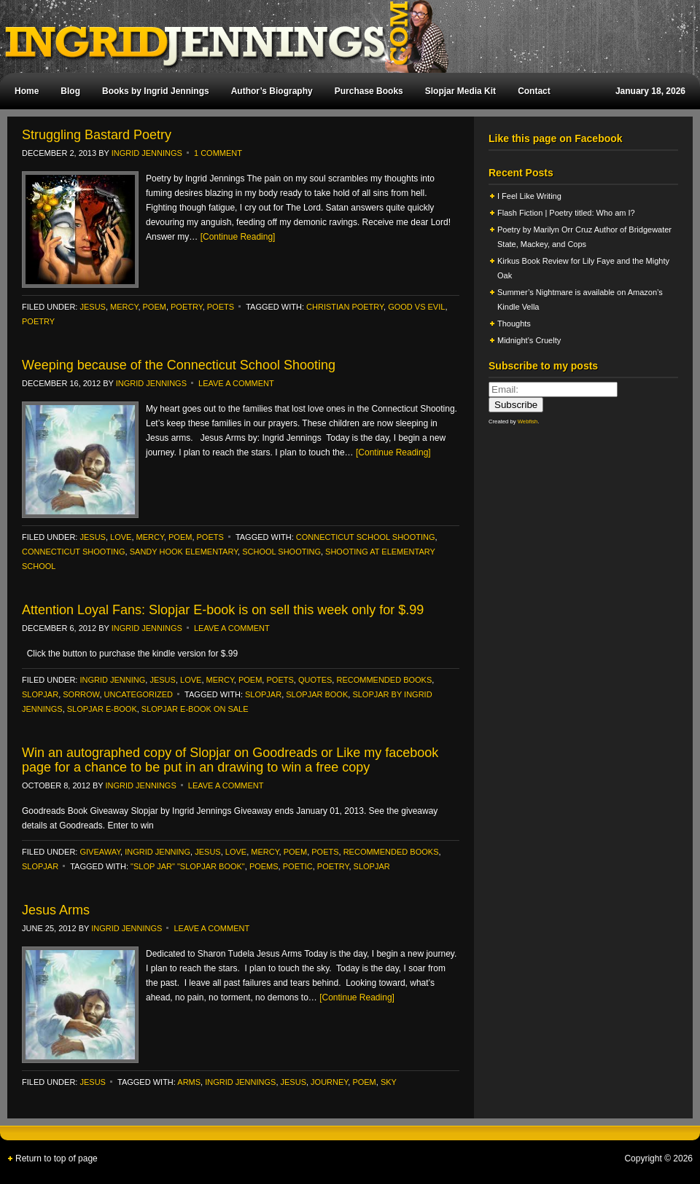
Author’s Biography (272, 91)
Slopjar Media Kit (460, 91)
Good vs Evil (416, 306)
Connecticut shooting (73, 551)
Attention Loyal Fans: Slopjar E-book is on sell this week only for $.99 (223, 610)
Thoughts (514, 323)
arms (189, 1082)
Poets (220, 306)
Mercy (124, 306)
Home (27, 91)
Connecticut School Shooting (365, 537)
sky (389, 1082)
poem (154, 306)
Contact (534, 91)
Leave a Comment (236, 383)
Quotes (315, 679)
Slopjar (263, 694)
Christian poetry (345, 306)
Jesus (92, 306)
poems (264, 866)
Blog (70, 91)
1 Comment (218, 153)
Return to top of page (56, 1158)
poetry (187, 306)
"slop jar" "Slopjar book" (188, 866)
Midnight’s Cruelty (530, 340)
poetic (298, 866)
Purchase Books (369, 91)
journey (329, 1082)
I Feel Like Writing (529, 196)
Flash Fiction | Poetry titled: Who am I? (566, 212)
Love (120, 537)
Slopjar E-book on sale (195, 709)
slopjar (40, 694)
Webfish (528, 421)
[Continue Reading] (238, 237)
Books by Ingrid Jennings (155, 91)
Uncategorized (139, 694)
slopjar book (317, 694)
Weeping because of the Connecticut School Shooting (178, 365)
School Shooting (281, 551)
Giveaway (99, 851)
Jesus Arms (56, 910)
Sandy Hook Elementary (184, 551)
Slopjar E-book (102, 709)
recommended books (384, 679)
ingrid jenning (112, 679)
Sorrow (81, 694)
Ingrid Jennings (342, 36)
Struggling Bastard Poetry (96, 135)
